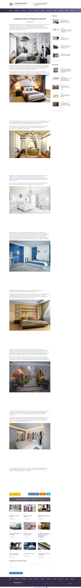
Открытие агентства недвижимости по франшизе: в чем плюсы (65, 21)
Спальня (10, 513)
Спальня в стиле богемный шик (27, 534)
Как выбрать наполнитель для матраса (44, 554)
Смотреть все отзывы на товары (57, 60)
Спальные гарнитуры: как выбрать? (44, 516)
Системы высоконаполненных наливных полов (64, 38)
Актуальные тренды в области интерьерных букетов (65, 95)
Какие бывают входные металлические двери (65, 55)
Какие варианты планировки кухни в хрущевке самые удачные (41, 4)
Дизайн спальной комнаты (28, 516)
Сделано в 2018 (65, 583)
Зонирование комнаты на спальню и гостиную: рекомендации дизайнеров (44, 535)
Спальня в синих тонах (29, 553)
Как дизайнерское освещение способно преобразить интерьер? (65, 104)
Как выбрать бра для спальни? (14, 516)
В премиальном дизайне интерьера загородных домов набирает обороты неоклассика (65, 71)
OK (46, 587)
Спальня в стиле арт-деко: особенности (14, 554)
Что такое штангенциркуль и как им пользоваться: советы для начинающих (66, 30)
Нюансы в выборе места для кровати (15, 534)
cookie (43, 587)
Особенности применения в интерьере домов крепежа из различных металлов (66, 79)
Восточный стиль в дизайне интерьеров (65, 87)
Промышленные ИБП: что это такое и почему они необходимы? (65, 46)
